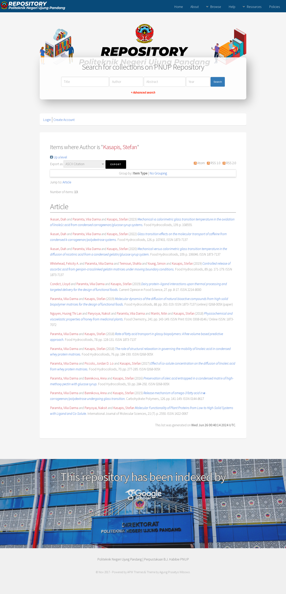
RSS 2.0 (228, 163)
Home (178, 7)
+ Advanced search (143, 93)
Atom (198, 163)
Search (218, 81)
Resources (254, 7)
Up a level (58, 157)
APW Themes (135, 572)
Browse (215, 7)
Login (47, 120)
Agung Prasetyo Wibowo (174, 572)
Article (67, 182)
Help (232, 7)
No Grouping (158, 173)
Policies (274, 7)
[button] (115, 164)
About (194, 7)
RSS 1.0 (212, 163)
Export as (56, 164)
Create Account (64, 120)
